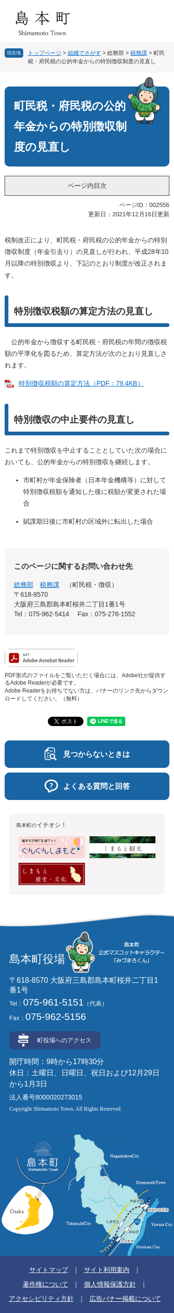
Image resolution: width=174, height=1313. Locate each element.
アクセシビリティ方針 (41, 1298)
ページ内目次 (87, 185)
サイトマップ (48, 1269)
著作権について (45, 1284)
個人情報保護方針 (110, 1284)
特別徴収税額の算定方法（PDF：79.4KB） (81, 383)
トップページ (44, 53)
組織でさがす (84, 53)
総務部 (23, 584)
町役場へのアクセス (64, 1040)
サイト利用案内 (106, 1269)
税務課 (138, 53)
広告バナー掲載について (125, 1298)
